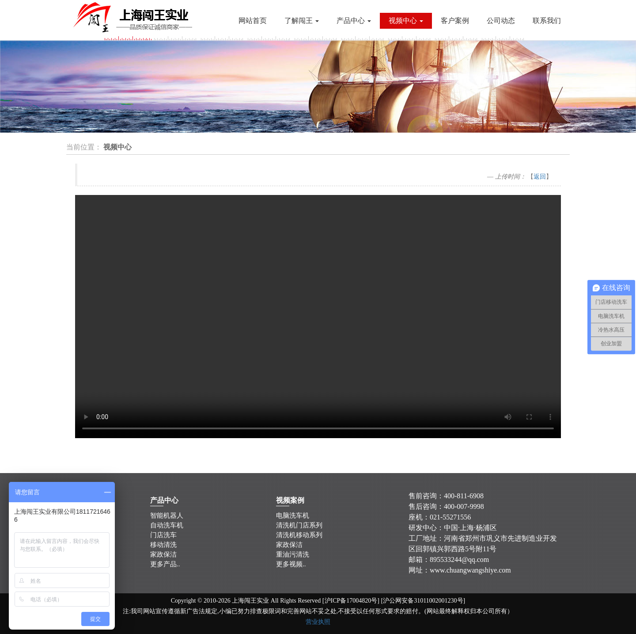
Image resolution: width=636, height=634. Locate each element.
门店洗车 (163, 535)
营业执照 (318, 622)
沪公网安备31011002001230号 (423, 600)
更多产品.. (165, 563)
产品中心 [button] (354, 20)
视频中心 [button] (406, 20)
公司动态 (501, 20)
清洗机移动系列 (299, 535)
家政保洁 (164, 553)
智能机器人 (166, 515)
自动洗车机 (166, 525)
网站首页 (252, 20)
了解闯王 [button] (301, 20)
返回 (540, 176)
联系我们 (547, 20)
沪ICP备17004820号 (351, 600)
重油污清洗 (293, 553)
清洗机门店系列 (299, 525)
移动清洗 (163, 544)
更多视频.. (291, 563)
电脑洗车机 (292, 515)
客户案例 (455, 20)
